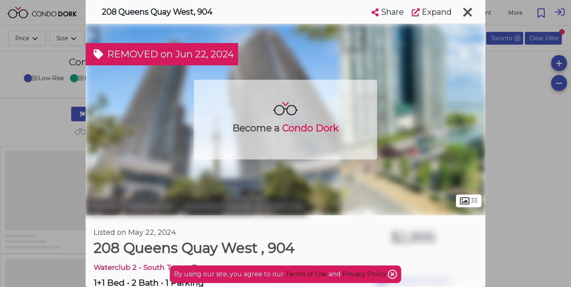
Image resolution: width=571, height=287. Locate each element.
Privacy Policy (365, 274)
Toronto (103, 206)
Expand (432, 12)
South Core (283, 206)
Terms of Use (306, 274)
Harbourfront (150, 206)
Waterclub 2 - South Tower (141, 267)
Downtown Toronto (219, 206)
